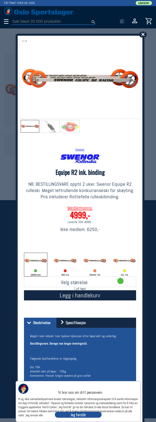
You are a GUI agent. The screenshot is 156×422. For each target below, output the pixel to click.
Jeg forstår (78, 414)
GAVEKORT (144, 3)
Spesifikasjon (71, 322)
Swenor (79, 149)
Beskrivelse (37, 322)
